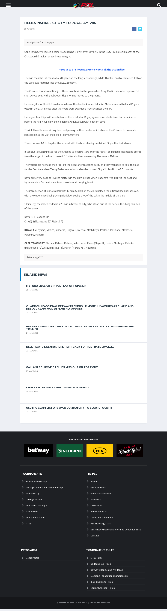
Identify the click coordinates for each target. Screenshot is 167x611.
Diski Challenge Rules (102, 583)
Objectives (96, 507)
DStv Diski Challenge (36, 507)
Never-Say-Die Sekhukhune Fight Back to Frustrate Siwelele (70, 348)
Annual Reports (99, 513)
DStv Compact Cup (35, 519)
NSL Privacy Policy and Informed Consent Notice (116, 531)
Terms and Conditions (102, 519)
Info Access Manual (101, 495)
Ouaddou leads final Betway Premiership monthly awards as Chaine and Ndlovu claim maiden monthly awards (80, 309)
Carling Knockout (34, 501)
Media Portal (32, 559)
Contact (95, 537)
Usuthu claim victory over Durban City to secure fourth (69, 409)
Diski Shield (32, 513)
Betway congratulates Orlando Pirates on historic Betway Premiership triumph (80, 330)
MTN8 (28, 525)
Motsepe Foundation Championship (44, 489)
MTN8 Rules (97, 559)
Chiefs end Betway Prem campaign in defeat (57, 389)
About (94, 483)
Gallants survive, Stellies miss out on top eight (62, 369)
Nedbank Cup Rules (101, 565)
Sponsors (96, 501)
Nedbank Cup (33, 495)
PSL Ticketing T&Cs (101, 525)
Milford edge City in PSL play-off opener (55, 287)
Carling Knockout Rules (103, 589)
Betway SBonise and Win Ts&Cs (107, 571)
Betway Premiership (36, 483)
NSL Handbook (98, 489)
